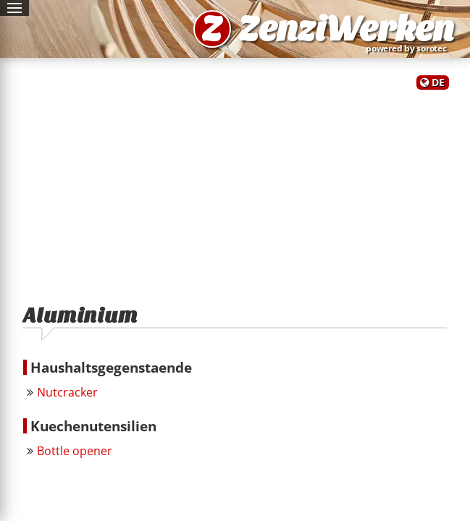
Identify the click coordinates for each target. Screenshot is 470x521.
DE (438, 82)
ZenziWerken (346, 29)
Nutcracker (67, 392)
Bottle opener (74, 451)
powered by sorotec (409, 48)
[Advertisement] (235, 190)
